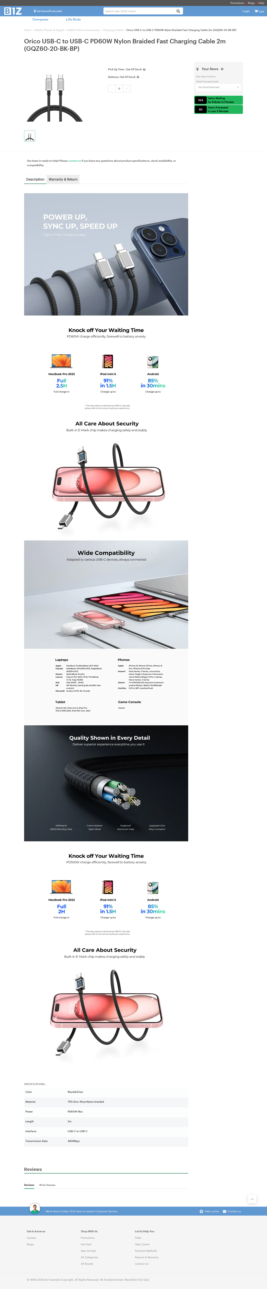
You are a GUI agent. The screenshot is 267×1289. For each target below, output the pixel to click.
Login (246, 11)
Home (27, 30)
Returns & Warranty (147, 1257)
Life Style (73, 19)
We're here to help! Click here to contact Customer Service (81, 1211)
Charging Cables (113, 30)
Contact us (234, 1211)
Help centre (212, 1211)
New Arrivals (88, 1250)
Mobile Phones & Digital (49, 30)
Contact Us (142, 1263)
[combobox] (143, 10)
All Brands (87, 1263)
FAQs (138, 1237)
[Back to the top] (252, 1199)
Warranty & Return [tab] (63, 179)
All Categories (89, 1257)
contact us (74, 160)
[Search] (178, 11)
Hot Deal (86, 1244)
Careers (31, 1237)
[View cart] (256, 11)
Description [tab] (35, 179)
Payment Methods (146, 1250)
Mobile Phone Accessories (84, 30)
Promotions (237, 2)
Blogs (251, 2)
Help (261, 2)
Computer (40, 19)
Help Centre (142, 1244)
